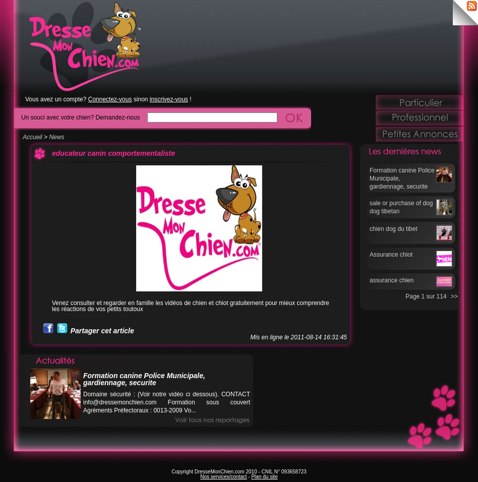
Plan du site (264, 476)
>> (454, 296)
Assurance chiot (391, 254)
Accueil (32, 137)
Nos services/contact (223, 476)
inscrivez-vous (169, 99)
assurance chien (391, 280)
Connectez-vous (110, 99)
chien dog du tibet (393, 228)
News (56, 137)
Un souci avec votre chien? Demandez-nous (80, 117)
